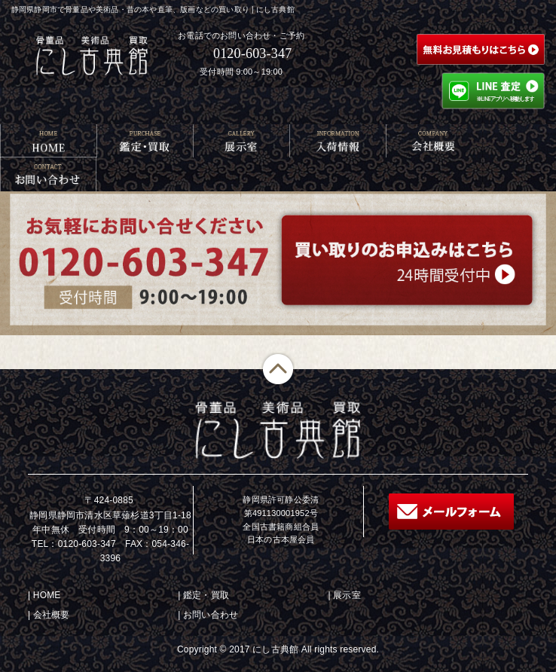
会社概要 (51, 614)
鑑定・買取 (206, 595)
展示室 (347, 595)
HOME (47, 595)
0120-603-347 (252, 53)
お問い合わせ (210, 614)
